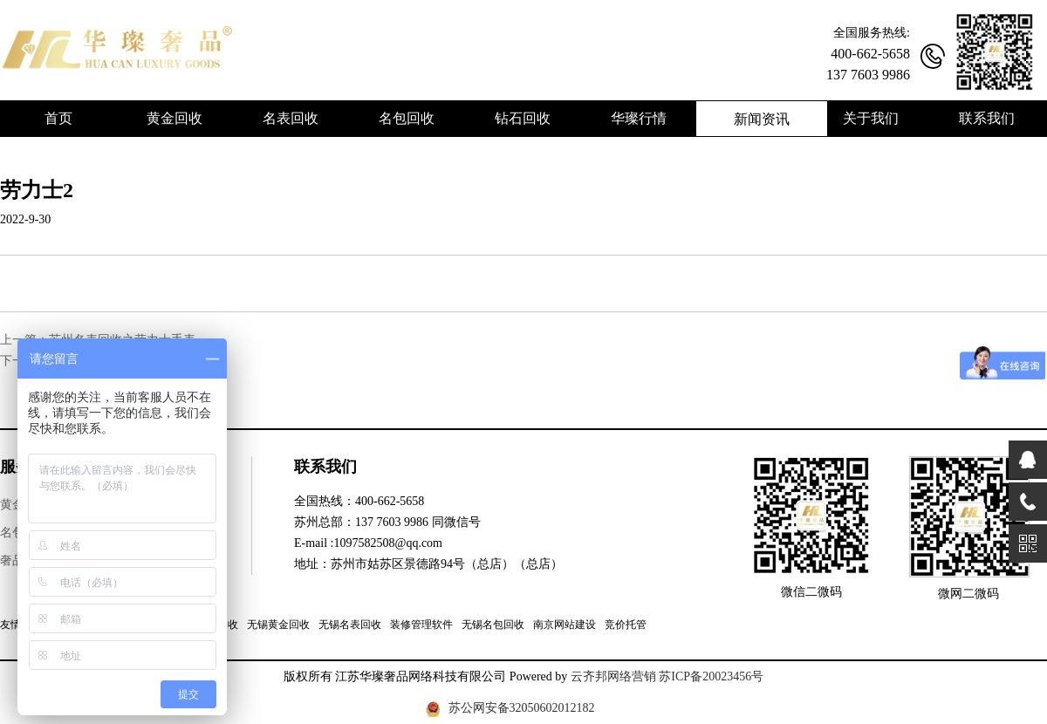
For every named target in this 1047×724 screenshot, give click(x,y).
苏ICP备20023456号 (711, 676)
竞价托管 (626, 624)
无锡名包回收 (493, 624)
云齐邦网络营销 (613, 676)
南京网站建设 (564, 624)
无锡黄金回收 (278, 624)
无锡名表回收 (349, 624)
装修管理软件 (421, 624)
